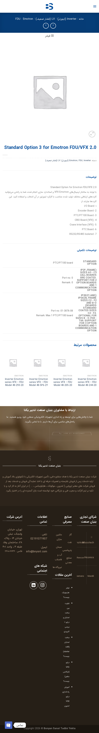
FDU (17, 19)
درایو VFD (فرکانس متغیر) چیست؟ (66, 672)
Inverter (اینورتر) (66, 19)
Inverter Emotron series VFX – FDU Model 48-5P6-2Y (38, 382)
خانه (81, 19)
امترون (60, 486)
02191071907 (38, 539)
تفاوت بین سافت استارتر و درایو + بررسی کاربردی (66, 617)
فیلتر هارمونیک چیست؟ (65, 592)
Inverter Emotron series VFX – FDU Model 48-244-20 (87, 382)
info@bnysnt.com (36, 551)
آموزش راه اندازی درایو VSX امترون (65, 696)
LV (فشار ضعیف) (45, 19)
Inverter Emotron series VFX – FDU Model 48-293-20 (14, 382)
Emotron (28, 19)
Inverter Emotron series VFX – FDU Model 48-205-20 (62, 382)
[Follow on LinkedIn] (34, 585)
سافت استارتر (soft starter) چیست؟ (66, 647)
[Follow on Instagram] (42, 585)
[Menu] (94, 6)
